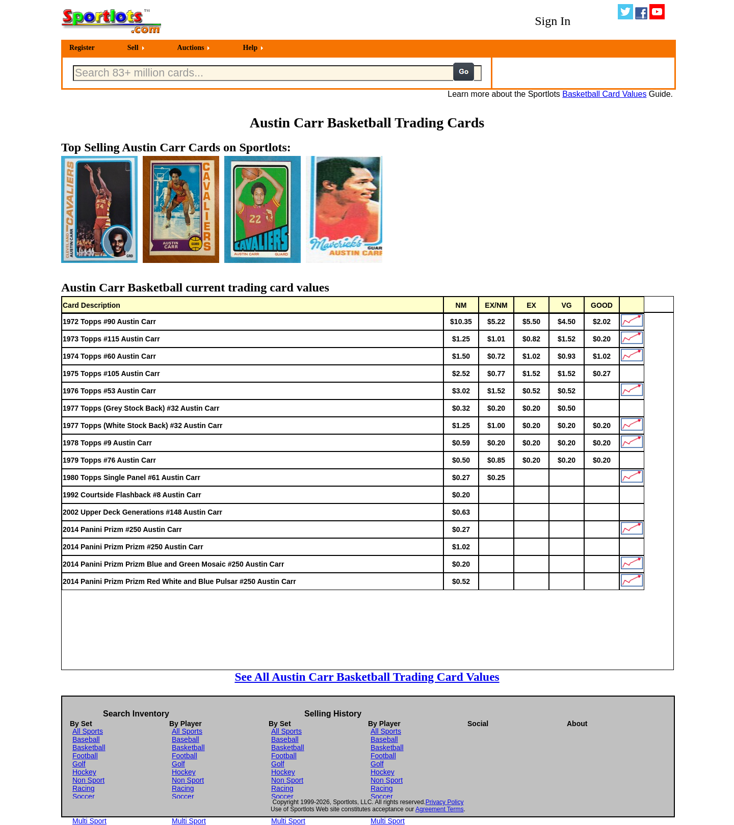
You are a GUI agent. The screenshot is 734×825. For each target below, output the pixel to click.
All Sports (87, 731)
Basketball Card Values (604, 94)
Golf (79, 764)
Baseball (86, 739)
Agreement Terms (439, 809)
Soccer (83, 796)
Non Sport (88, 780)
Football (85, 756)
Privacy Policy (445, 802)
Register (82, 47)
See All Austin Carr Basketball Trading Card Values (366, 676)
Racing (83, 788)
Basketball (89, 747)
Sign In (552, 21)
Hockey (84, 772)
